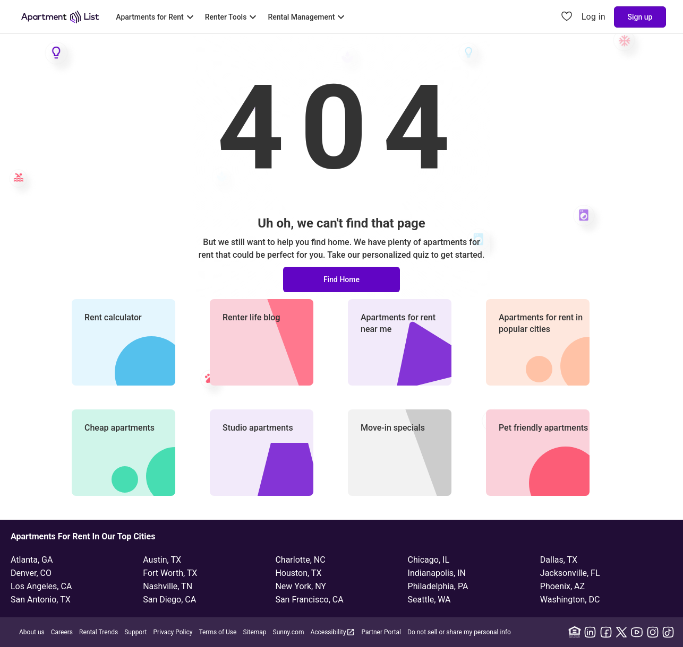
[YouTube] (636, 632)
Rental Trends (98, 632)
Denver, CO (31, 573)
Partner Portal (381, 632)
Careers (62, 632)
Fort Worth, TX (170, 573)
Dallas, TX (558, 560)
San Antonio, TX (41, 599)
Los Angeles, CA (41, 586)
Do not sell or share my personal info (459, 632)
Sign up (640, 17)
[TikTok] (668, 632)
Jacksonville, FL (570, 573)
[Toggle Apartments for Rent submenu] (156, 17)
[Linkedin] (590, 632)
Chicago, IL (428, 560)
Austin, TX (162, 560)
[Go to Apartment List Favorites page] (566, 17)
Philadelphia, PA (438, 586)
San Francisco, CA (309, 599)
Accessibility (332, 631)
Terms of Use (217, 632)
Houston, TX (298, 573)
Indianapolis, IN (437, 573)
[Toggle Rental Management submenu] (307, 17)
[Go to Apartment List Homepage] (60, 17)
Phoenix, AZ (562, 586)
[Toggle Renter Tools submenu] (232, 17)
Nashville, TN (167, 586)
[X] (621, 632)
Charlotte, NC (300, 560)
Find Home (341, 279)
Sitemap (254, 632)
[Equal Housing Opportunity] (574, 632)
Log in (593, 17)
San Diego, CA (169, 599)
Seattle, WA (429, 599)
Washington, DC (570, 599)
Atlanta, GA (32, 560)
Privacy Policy (173, 632)
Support (135, 632)
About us (32, 632)
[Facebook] (606, 632)
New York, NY (300, 586)
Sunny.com (288, 632)
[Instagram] (652, 632)
